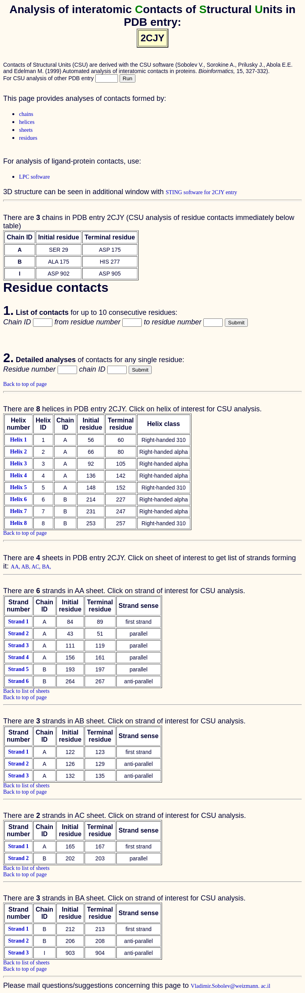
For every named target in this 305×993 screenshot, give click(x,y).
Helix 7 (18, 511)
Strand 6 (18, 681)
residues (28, 138)
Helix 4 (18, 475)
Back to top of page (25, 384)
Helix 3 (18, 464)
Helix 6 (18, 499)
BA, (46, 567)
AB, (26, 567)
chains (26, 114)
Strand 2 (18, 633)
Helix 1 (18, 440)
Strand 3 (18, 645)
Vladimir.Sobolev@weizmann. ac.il (230, 986)
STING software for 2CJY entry (201, 192)
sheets (26, 130)
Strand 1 (18, 622)
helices (27, 122)
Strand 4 (18, 657)
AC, (36, 567)
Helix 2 (18, 452)
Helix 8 (18, 523)
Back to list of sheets (26, 691)
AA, (16, 567)
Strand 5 (18, 669)
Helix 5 (18, 487)
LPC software (34, 177)
